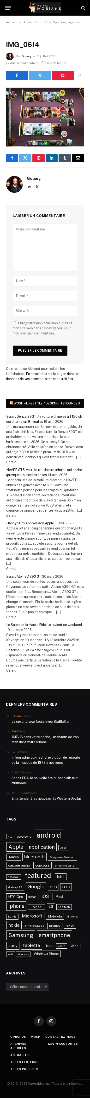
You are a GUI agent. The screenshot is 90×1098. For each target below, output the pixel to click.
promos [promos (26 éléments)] (54, 925)
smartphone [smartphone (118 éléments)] (54, 935)
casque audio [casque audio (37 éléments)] (19, 865)
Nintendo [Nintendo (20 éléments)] (72, 916)
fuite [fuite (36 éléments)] (61, 877)
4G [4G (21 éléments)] (10, 836)
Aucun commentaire (22, 63)
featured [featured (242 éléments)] (38, 875)
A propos (18, 1036)
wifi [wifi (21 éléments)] (10, 954)
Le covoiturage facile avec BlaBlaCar (41, 721)
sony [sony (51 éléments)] (13, 945)
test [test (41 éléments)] (49, 945)
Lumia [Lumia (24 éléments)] (12, 916)
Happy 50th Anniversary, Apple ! (30, 523)
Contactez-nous (60, 1036)
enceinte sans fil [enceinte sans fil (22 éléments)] (66, 865)
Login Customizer (64, 1043)
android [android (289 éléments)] (49, 835)
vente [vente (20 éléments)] (61, 946)
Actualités (20, 1055)
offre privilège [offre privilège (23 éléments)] (34, 925)
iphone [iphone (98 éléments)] (16, 906)
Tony (15, 731)
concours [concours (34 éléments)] (42, 865)
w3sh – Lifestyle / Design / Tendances (47, 403)
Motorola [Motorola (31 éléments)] (55, 916)
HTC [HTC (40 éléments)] (66, 887)
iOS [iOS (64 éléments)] (45, 896)
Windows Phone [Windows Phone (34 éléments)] (46, 954)
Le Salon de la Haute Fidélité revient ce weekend (44, 625)
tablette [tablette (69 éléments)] (31, 945)
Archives (18, 1043)
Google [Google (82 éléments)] (36, 887)
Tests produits (24, 1069)
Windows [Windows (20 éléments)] (23, 954)
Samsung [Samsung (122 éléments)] (20, 935)
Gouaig (26, 56)
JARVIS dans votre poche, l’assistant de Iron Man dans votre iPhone (45, 739)
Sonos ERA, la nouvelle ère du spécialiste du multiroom (45, 780)
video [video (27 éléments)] (74, 946)
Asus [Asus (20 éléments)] (63, 847)
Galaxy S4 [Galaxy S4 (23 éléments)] (15, 887)
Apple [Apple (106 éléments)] (15, 847)
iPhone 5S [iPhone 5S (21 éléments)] (36, 906)
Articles (18, 1048)
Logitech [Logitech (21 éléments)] (64, 906)
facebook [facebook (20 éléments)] (13, 877)
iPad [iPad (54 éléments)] (58, 896)
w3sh (36, 1036)
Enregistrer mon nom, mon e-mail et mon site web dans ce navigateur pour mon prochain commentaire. (42, 328)
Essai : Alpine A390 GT (23, 576)
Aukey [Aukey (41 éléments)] (13, 857)
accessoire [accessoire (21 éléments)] (24, 836)
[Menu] (8, 7)
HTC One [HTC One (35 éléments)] (15, 897)
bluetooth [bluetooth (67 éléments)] (34, 856)
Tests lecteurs (24, 1062)
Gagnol (17, 716)
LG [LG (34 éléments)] (51, 906)
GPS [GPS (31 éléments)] (53, 887)
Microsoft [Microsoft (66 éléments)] (32, 915)
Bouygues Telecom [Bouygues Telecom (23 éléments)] (62, 857)
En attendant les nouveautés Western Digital (46, 798)
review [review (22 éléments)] (70, 925)
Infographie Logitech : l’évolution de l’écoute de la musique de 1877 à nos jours (46, 760)
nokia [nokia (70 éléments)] (14, 925)
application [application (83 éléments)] (42, 847)
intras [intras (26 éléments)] (32, 897)
